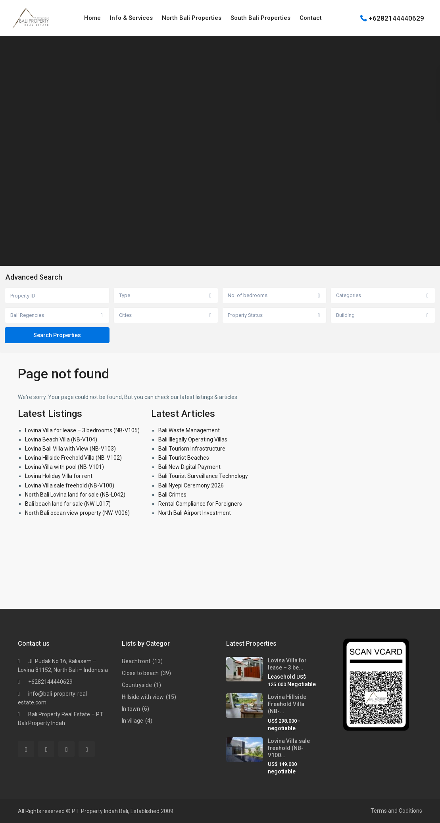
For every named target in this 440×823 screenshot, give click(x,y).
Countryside (137, 685)
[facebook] (26, 749)
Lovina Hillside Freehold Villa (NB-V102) (73, 458)
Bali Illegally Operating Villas (192, 439)
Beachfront (136, 661)
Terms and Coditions (396, 811)
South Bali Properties (260, 17)
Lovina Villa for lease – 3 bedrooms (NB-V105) (82, 430)
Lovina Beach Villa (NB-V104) (61, 439)
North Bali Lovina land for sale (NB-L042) (75, 494)
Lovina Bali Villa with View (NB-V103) (70, 448)
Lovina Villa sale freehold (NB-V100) (69, 485)
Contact (311, 17)
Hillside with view (143, 697)
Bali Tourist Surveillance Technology (203, 476)
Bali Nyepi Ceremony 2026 (191, 485)
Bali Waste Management (189, 430)
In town (131, 709)
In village (132, 720)
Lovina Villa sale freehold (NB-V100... (289, 748)
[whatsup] (46, 749)
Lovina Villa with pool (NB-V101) (64, 467)
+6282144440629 (396, 18)
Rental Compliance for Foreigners (200, 504)
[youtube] (66, 749)
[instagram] (87, 749)
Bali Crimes (172, 494)
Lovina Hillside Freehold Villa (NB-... (287, 704)
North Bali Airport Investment (194, 513)
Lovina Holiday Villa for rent (58, 476)
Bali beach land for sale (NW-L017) (68, 504)
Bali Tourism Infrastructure (191, 448)
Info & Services (131, 17)
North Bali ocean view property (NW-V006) (77, 513)
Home (92, 17)
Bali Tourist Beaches (183, 458)
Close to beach (140, 673)
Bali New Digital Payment (189, 467)
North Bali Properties (191, 17)
